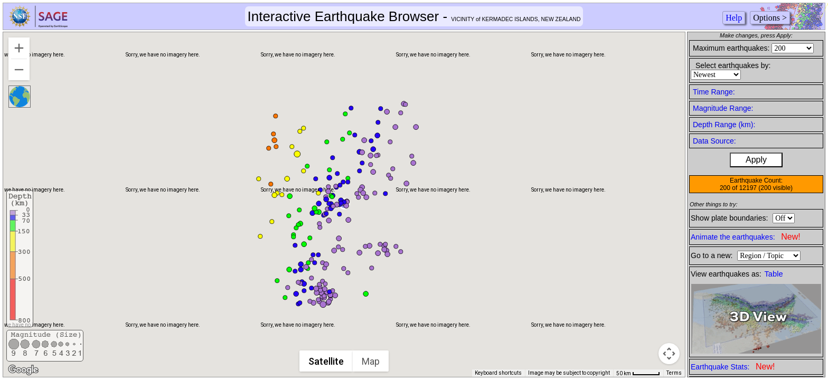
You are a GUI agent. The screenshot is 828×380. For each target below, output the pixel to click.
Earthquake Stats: (733, 366)
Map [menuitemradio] (371, 361)
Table (774, 274)
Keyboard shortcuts (498, 373)
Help (734, 17)
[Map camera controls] (669, 353)
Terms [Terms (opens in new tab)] (674, 373)
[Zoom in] (19, 48)
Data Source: (714, 141)
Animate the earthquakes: (746, 236)
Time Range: (714, 92)
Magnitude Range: (723, 108)
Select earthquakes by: (732, 65)
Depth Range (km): (724, 124)
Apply (756, 159)
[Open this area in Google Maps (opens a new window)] (23, 370)
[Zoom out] (19, 69)
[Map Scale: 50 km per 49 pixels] (638, 373)
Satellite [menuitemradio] (326, 361)
